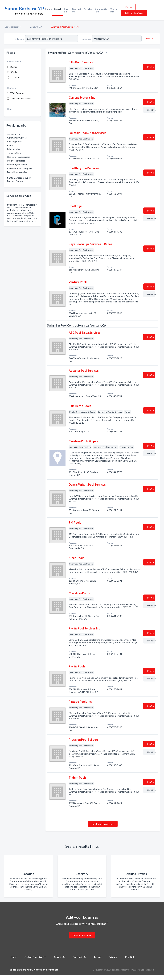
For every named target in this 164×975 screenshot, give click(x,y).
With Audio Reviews (20, 98)
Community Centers (17, 137)
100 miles (15, 77)
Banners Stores (15, 181)
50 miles (14, 72)
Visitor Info (114, 10)
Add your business (134, 13)
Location (86, 39)
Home (48, 9)
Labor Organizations (17, 164)
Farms (10, 145)
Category (19, 39)
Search (58, 9)
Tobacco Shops (15, 153)
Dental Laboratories (17, 172)
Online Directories (35, 956)
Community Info (101, 10)
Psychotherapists (16, 160)
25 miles (14, 66)
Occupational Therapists (19, 168)
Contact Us (76, 10)
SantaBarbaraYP (13, 26)
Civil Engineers (14, 141)
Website (151, 109)
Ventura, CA (36, 26)
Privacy (113, 956)
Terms (97, 956)
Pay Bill (66, 10)
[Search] (149, 38)
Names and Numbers (46, 969)
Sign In (128, 7)
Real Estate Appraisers (18, 156)
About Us (59, 956)
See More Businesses (103, 824)
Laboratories (13, 149)
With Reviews (17, 93)
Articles (88, 9)
